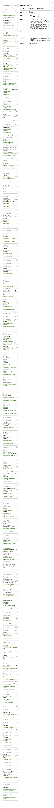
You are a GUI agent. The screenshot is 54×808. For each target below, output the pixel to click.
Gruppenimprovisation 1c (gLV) (7, 256)
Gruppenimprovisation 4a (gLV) (7, 273)
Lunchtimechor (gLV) (6, 434)
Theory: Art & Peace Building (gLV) (8, 702)
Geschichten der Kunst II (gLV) (7, 247)
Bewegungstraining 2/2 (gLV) (7, 80)
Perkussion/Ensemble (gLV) (7, 507)
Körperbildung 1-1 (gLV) (6, 358)
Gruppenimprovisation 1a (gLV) (7, 250)
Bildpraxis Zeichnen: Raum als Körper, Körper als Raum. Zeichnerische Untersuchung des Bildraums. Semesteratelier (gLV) (10, 84)
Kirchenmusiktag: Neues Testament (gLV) (9, 320)
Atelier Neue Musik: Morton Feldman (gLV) (9, 52)
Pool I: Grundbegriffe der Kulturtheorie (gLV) (9, 528)
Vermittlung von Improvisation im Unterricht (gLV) (10, 777)
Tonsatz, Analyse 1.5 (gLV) (7, 745)
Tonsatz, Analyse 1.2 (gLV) (7, 736)
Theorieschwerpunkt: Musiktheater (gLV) (9, 689)
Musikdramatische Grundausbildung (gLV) (9, 478)
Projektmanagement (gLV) (7, 540)
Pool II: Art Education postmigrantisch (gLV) (9, 531)
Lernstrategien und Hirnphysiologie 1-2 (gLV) (9, 410)
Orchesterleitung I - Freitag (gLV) (7, 490)
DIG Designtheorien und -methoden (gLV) (9, 155)
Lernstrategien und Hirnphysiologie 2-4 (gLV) (9, 424)
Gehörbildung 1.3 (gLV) (6, 203)
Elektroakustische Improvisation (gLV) (8, 174)
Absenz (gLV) (5, 12)
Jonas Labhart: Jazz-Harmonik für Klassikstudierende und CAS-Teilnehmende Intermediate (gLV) (9, 297)
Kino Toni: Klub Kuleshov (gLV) (7, 306)
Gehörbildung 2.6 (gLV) (6, 226)
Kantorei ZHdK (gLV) (6, 303)
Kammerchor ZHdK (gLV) (6, 300)
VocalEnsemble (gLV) (6, 780)
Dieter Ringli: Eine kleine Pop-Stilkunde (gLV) (9, 149)
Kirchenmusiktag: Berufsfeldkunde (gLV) (9, 309)
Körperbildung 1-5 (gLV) (6, 364)
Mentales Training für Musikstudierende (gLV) (9, 443)
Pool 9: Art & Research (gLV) (7, 525)
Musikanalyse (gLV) (6, 464)
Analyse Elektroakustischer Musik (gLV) (8, 25)
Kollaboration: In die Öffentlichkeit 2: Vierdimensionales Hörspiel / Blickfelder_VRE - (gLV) (9, 342)
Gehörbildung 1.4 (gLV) (6, 206)
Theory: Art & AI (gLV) (6, 699)
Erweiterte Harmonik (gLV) (7, 181)
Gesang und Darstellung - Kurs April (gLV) (9, 238)
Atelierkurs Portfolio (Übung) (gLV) (8, 65)
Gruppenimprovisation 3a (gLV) (7, 267)
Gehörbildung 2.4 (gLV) (6, 220)
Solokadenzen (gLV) (6, 602)
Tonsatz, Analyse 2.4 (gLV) (7, 759)
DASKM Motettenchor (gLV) (7, 129)
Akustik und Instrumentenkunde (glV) (8, 19)
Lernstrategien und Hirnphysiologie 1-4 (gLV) (9, 413)
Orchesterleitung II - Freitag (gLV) (8, 496)
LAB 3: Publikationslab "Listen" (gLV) (8, 397)
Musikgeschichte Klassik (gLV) (7, 481)
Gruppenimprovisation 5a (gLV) (7, 276)
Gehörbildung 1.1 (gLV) (6, 197)
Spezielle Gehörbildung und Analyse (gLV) (9, 605)
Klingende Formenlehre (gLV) (7, 338)
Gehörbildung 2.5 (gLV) (6, 223)
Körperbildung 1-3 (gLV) (6, 361)
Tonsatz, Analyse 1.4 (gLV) (7, 742)
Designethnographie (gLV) (7, 132)
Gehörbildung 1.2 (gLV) (6, 200)
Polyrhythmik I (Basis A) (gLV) (7, 510)
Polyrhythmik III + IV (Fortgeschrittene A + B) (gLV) (10, 516)
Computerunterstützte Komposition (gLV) (9, 120)
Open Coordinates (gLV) (6, 487)
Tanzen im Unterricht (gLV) (7, 623)
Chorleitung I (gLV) (6, 94)
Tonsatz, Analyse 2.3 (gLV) (7, 756)
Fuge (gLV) (5, 191)
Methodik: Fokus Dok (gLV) (7, 452)
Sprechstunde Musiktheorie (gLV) (8, 608)
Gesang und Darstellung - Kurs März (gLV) (9, 241)
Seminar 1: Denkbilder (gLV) (7, 578)
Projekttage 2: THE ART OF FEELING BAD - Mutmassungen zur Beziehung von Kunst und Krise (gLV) (9, 552)
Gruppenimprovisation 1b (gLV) (7, 253)
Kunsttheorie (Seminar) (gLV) (7, 388)
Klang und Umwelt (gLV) (6, 329)
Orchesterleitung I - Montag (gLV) (8, 493)
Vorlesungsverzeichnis (11, 2)
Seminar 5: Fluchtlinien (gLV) (7, 591)
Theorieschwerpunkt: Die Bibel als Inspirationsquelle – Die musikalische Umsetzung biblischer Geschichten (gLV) (10, 668)
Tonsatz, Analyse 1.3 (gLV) (7, 739)
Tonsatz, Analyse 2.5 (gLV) (7, 762)
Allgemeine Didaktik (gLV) (7, 22)
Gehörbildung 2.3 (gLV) (6, 217)
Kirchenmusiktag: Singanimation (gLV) (8, 326)
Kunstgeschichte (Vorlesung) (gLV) (8, 381)
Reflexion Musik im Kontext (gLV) (8, 570)
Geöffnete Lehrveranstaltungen (9, 9)
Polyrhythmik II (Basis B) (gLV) (7, 513)
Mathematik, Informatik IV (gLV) (7, 440)
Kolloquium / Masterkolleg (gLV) (7, 345)
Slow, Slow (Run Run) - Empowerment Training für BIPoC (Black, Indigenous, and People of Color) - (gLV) (10, 599)
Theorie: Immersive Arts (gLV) (7, 651)
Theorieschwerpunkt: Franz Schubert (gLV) (9, 679)
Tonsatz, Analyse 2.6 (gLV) (7, 765)
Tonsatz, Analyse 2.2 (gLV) (7, 753)
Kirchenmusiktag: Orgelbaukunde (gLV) (8, 323)
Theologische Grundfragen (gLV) (7, 638)
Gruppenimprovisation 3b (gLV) (7, 270)
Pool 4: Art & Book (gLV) (6, 522)
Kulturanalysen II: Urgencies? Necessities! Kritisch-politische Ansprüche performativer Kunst (9, 375)
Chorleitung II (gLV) (6, 97)
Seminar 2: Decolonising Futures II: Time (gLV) (9, 581)
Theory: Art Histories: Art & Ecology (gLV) (9, 705)
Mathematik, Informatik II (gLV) (7, 437)
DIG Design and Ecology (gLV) (7, 152)
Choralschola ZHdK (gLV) (6, 91)
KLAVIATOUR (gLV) (6, 335)
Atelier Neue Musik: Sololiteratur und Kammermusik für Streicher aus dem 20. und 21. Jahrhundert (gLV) (9, 56)
